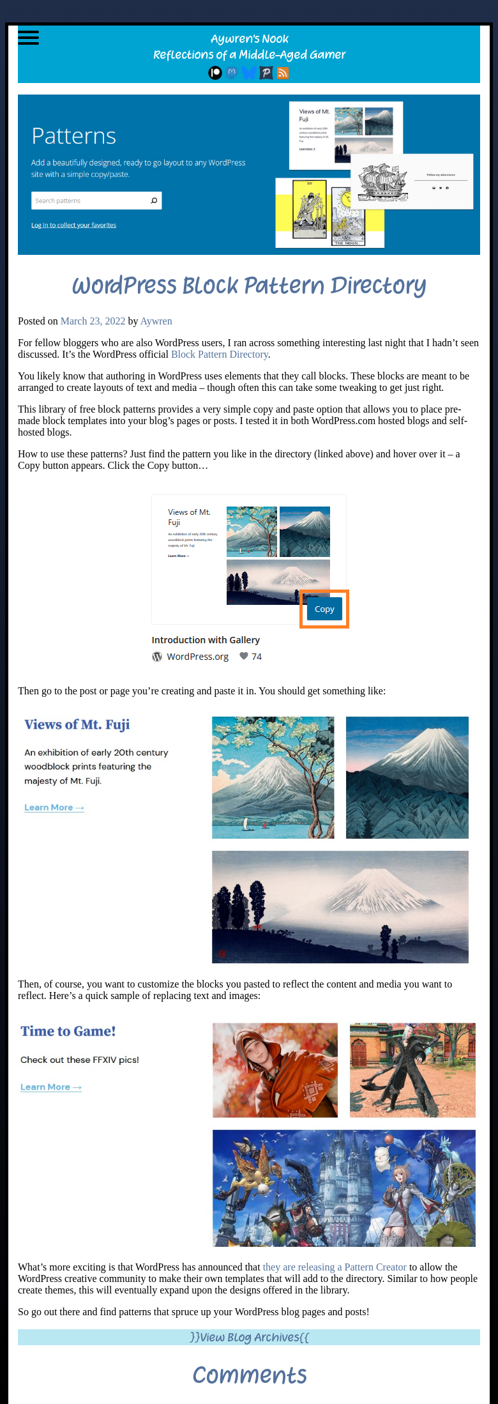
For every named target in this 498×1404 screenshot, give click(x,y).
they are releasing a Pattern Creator (333, 1267)
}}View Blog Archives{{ (249, 1337)
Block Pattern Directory (219, 354)
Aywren (156, 321)
